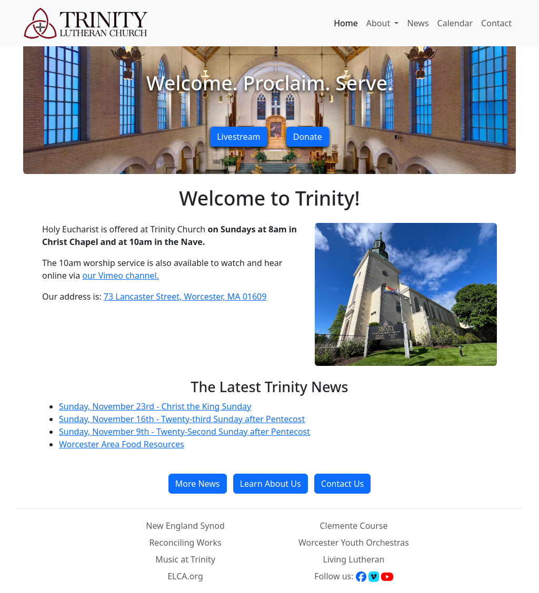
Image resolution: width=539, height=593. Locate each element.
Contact (496, 23)
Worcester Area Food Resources (121, 444)
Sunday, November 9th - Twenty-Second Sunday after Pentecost (184, 431)
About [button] (379, 23)
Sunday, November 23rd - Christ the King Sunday (155, 406)
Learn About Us (270, 483)
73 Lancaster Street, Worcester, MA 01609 (185, 296)
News (417, 23)
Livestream (238, 136)
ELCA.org (185, 576)
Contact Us (342, 483)
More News (197, 483)
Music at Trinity (185, 559)
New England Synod (185, 525)
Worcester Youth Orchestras (353, 542)
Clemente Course (353, 525)
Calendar (455, 23)
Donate (307, 136)
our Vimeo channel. (120, 275)
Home (346, 23)
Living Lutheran (354, 559)
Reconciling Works (185, 542)
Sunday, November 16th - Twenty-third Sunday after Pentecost (182, 419)
